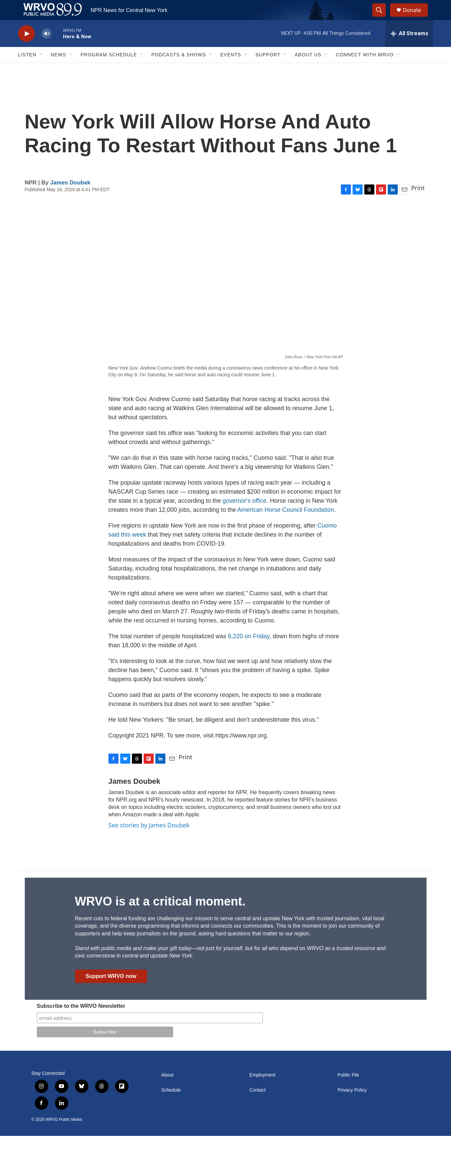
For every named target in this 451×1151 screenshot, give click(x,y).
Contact (257, 1105)
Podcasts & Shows (178, 69)
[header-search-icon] (382, 17)
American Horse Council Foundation (285, 525)
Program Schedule (109, 69)
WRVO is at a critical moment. (160, 916)
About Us (308, 69)
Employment (262, 1090)
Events (230, 69)
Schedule (171, 1105)
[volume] (46, 48)
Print (418, 203)
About (167, 1090)
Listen (27, 69)
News (58, 69)
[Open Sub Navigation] (41, 69)
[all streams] (409, 48)
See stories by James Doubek (149, 840)
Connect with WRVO (365, 69)
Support (267, 69)
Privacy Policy (352, 1105)
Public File (348, 1090)
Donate (416, 17)
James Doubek (70, 198)
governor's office (245, 515)
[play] (26, 49)
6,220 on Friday (249, 651)
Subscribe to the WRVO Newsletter (81, 1021)
